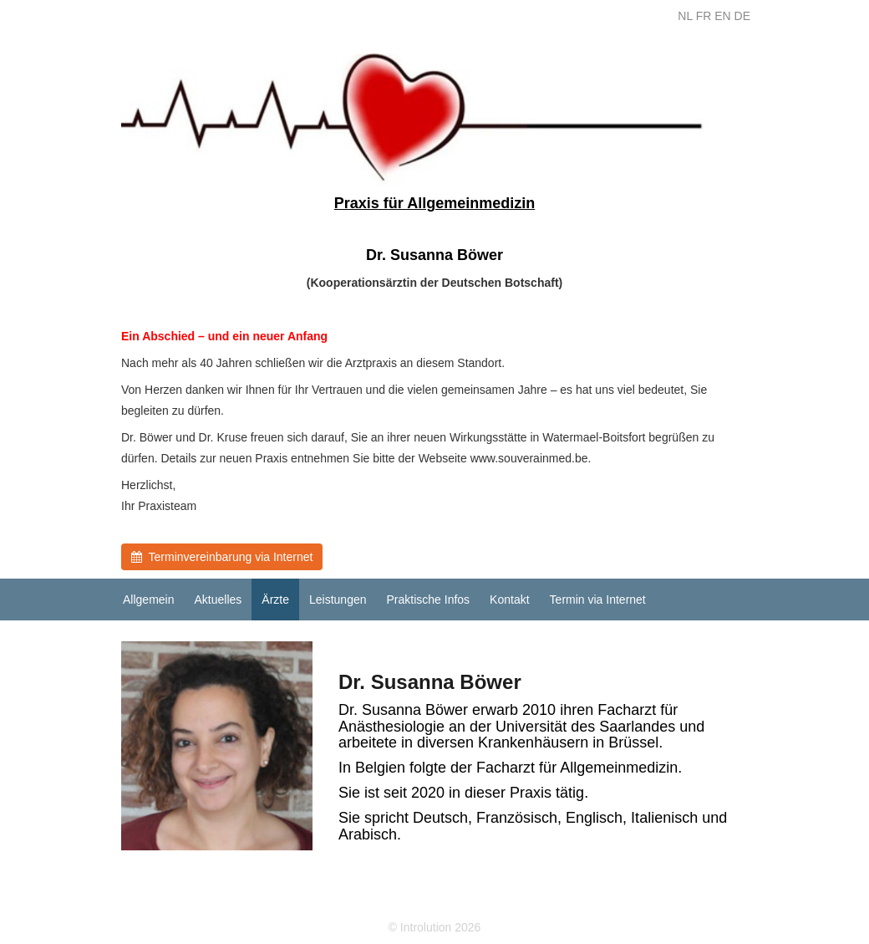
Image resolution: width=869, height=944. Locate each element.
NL (685, 16)
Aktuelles (217, 599)
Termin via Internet (598, 599)
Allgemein (148, 599)
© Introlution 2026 (435, 927)
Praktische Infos (428, 599)
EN (722, 16)
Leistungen (338, 599)
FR (704, 16)
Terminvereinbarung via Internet (222, 557)
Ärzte (275, 599)
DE (742, 16)
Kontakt (509, 599)
